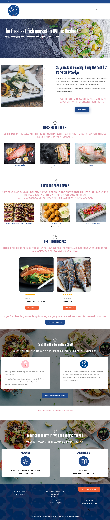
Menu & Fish (55, 494)
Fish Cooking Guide (55, 500)
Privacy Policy (20, 494)
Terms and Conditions (20, 491)
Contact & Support (55, 503)
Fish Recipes (55, 497)
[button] (4, 155)
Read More (32, 308)
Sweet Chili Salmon (35, 301)
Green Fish (67, 301)
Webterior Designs (73, 516)
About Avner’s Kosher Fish (55, 491)
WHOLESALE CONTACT (89, 489)
